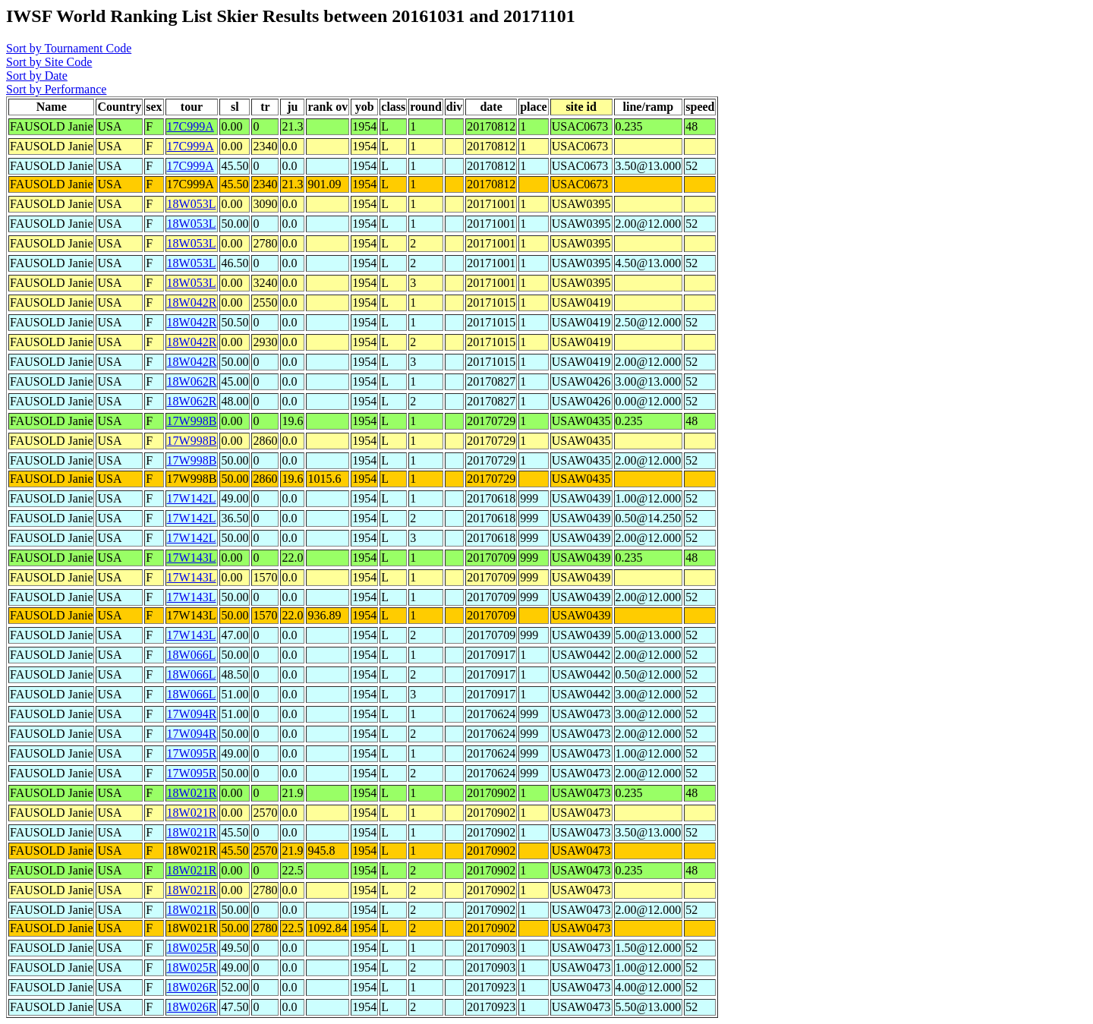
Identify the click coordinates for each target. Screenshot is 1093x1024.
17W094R (192, 713)
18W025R (192, 947)
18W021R (192, 792)
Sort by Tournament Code (68, 48)
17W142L (191, 498)
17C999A (190, 126)
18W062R (192, 381)
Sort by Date (37, 75)
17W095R (192, 753)
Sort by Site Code (49, 61)
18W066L (191, 654)
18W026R (192, 987)
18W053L (191, 203)
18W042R (192, 302)
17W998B (192, 420)
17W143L (191, 557)
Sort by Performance (56, 89)
